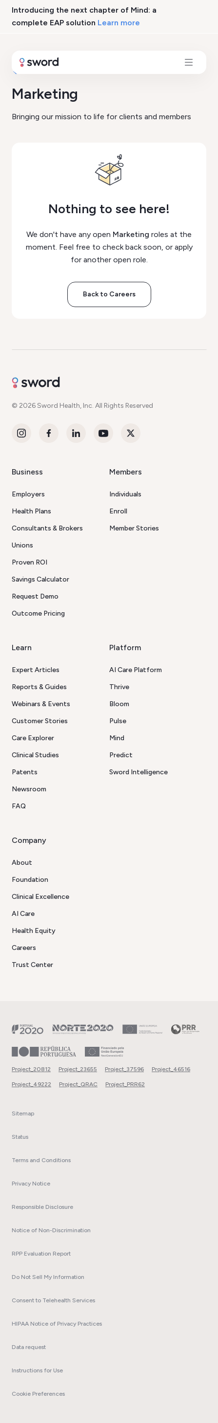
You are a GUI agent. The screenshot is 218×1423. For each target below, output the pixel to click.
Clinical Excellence (40, 897)
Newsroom (29, 789)
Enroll (118, 511)
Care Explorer (33, 738)
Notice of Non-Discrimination (51, 1230)
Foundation (30, 880)
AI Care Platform (135, 670)
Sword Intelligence (138, 772)
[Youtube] (103, 433)
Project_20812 (31, 1069)
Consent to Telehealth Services (53, 1300)
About (22, 862)
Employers (28, 494)
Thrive (119, 687)
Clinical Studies (35, 755)
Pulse (117, 721)
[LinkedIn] (76, 433)
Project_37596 (124, 1069)
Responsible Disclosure (42, 1207)
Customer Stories (40, 721)
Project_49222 (31, 1084)
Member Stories (134, 528)
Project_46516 (171, 1069)
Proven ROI (29, 562)
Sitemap (23, 1113)
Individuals (125, 494)
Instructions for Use (37, 1370)
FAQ (19, 806)
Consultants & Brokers (47, 528)
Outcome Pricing (38, 613)
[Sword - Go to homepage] (109, 380)
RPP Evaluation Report (41, 1253)
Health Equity (34, 931)
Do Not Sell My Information (48, 1277)
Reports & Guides (39, 687)
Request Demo (35, 596)
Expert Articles (35, 670)
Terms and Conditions (41, 1160)
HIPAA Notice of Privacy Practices (57, 1323)
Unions (22, 545)
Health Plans (31, 511)
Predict (121, 755)
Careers (24, 948)
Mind (116, 738)
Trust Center (32, 965)
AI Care (23, 914)
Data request (29, 1347)
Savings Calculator (40, 579)
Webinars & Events (41, 704)
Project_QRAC (78, 1084)
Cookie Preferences (38, 1393)
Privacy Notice (31, 1183)
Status (20, 1136)
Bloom (119, 704)
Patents (25, 772)
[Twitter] (130, 433)
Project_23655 (78, 1069)
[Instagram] (21, 433)
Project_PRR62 (125, 1084)
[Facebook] (49, 433)
